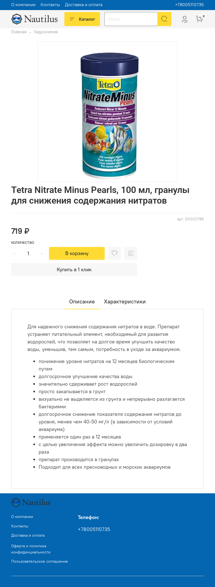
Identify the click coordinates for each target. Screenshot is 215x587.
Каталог (82, 19)
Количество (22, 243)
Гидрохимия (46, 31)
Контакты (50, 4)
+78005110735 (189, 4)
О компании (23, 4)
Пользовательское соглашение (39, 561)
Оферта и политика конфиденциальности (30, 549)
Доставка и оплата (83, 4)
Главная (19, 31)
